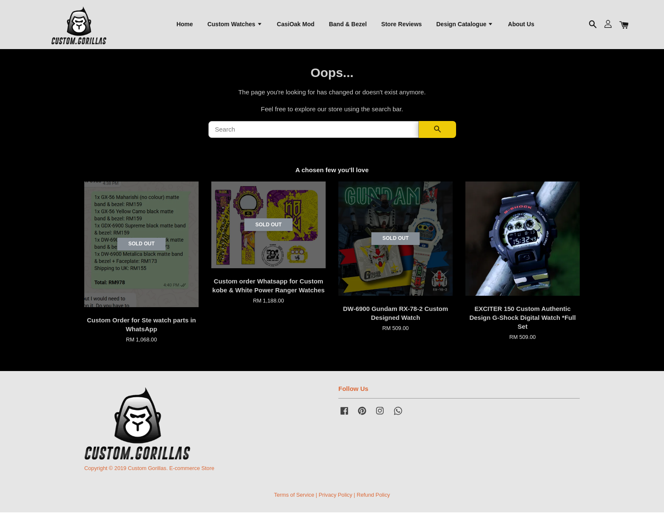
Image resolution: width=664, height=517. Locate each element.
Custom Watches (235, 25)
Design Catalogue (464, 25)
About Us (521, 25)
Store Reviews (401, 25)
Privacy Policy (335, 499)
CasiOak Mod (296, 25)
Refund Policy (373, 499)
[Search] (313, 134)
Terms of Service (294, 499)
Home (185, 25)
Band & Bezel (348, 25)
